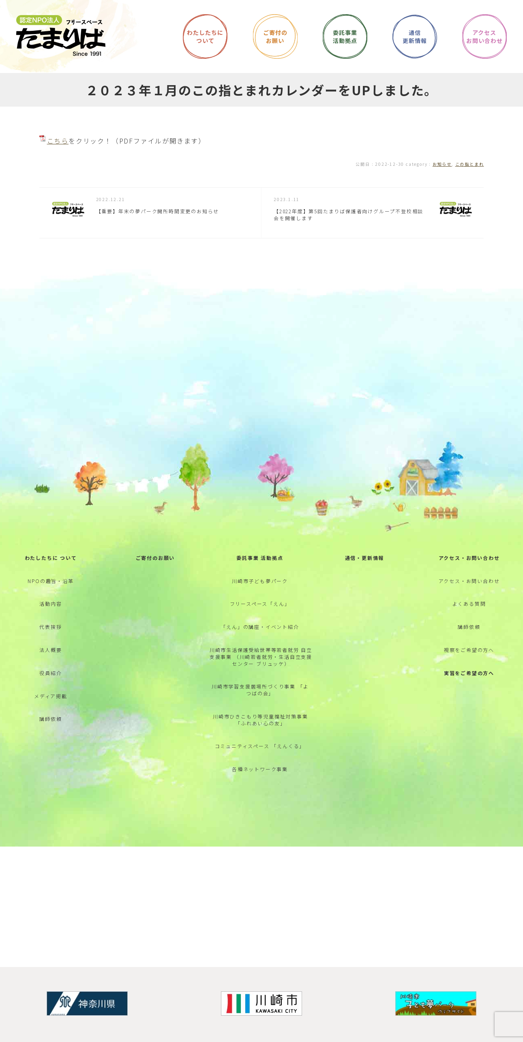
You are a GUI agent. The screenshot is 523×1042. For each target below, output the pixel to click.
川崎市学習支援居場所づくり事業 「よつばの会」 (260, 690)
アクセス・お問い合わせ (469, 557)
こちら (58, 141)
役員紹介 (50, 672)
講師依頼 (50, 718)
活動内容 (50, 603)
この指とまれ (469, 164)
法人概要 (50, 649)
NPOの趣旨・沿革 (50, 580)
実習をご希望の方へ (469, 672)
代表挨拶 (50, 626)
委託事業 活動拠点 (259, 557)
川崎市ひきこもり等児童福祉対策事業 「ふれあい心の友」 (260, 720)
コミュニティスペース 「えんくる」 (260, 745)
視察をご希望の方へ (469, 649)
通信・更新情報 (364, 557)
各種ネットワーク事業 (260, 768)
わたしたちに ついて (51, 557)
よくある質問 (469, 603)
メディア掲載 (50, 696)
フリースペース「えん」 (260, 603)
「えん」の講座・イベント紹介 (260, 626)
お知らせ (442, 164)
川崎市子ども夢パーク (260, 580)
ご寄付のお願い (155, 557)
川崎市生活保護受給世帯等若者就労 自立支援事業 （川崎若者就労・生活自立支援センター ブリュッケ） (261, 656)
